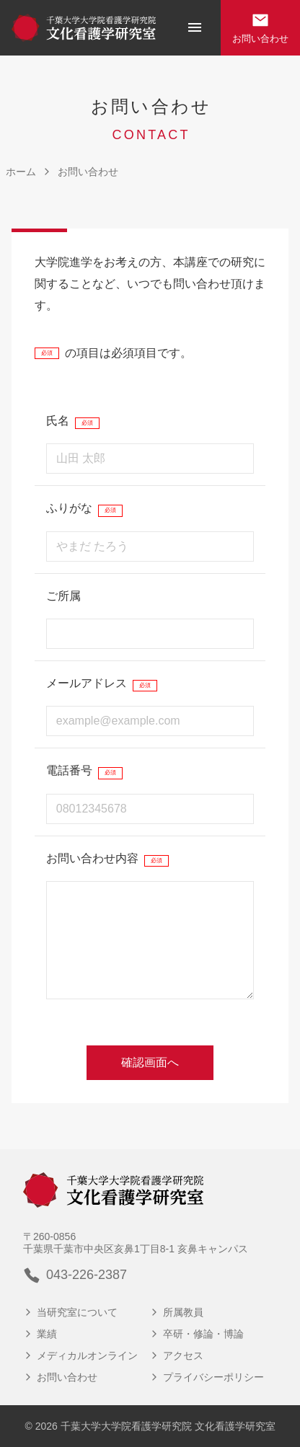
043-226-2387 (75, 1275)
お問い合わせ (260, 28)
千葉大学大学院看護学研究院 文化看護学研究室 (168, 1426)
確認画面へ (150, 1062)
